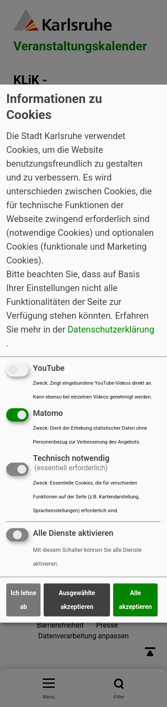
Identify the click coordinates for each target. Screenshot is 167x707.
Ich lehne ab (23, 599)
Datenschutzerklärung (111, 329)
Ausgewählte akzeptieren (77, 599)
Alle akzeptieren (135, 599)
